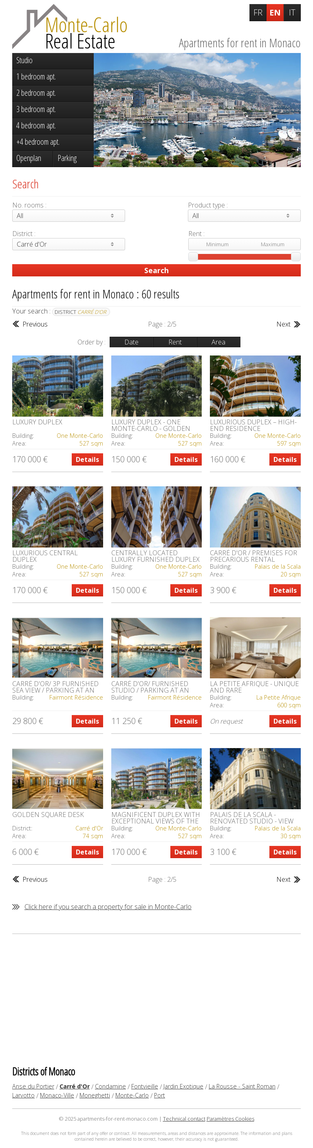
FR (257, 12)
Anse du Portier (33, 1086)
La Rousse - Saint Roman (242, 1086)
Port (159, 1095)
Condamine (110, 1086)
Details (87, 459)
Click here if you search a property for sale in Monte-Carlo (108, 906)
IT (292, 12)
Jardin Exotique (183, 1086)
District (80, 312)
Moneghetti (94, 1095)
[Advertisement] (156, 999)
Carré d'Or (75, 1086)
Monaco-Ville (57, 1095)
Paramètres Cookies (230, 1118)
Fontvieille (144, 1086)
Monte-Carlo (132, 1095)
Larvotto (23, 1095)
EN (275, 12)
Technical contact (184, 1118)
